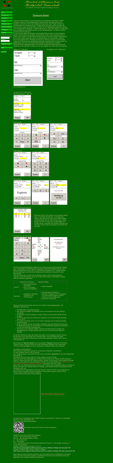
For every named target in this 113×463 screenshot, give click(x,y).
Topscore (50, 343)
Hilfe (3, 47)
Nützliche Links (6, 24)
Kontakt (4, 32)
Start (3, 12)
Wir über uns (5, 15)
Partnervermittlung (6, 27)
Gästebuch (4, 29)
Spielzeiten (5, 18)
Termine (4, 21)
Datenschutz (4, 51)
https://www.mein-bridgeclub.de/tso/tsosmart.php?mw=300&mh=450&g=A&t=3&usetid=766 (41, 448)
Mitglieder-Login (6, 44)
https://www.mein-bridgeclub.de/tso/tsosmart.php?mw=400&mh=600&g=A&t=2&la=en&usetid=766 (44, 451)
